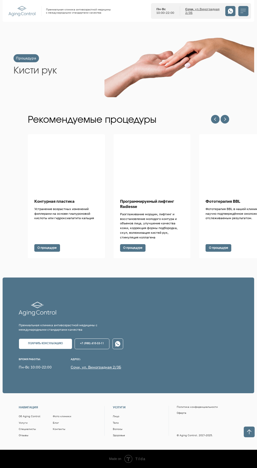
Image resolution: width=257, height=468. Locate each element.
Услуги (23, 422)
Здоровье (119, 435)
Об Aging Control (29, 416)
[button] (45, 343)
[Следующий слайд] (225, 119)
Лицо (116, 416)
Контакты (59, 428)
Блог (56, 422)
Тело (116, 422)
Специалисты (27, 428)
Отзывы (23, 435)
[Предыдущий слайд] (215, 119)
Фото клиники (62, 416)
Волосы (117, 428)
